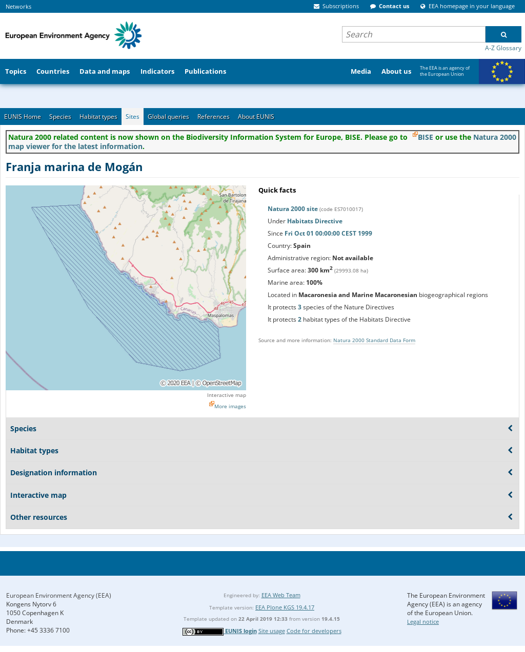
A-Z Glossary (503, 48)
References (213, 116)
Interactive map (226, 394)
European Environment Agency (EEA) (58, 595)
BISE (425, 137)
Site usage (271, 631)
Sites (132, 116)
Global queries (168, 116)
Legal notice (423, 621)
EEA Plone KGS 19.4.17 (284, 607)
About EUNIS (256, 116)
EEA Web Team (280, 595)
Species (60, 116)
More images (230, 406)
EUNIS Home (22, 116)
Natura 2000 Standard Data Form (374, 340)
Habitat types (98, 116)
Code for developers (314, 631)
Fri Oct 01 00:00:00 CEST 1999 (328, 233)
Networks (18, 6)
